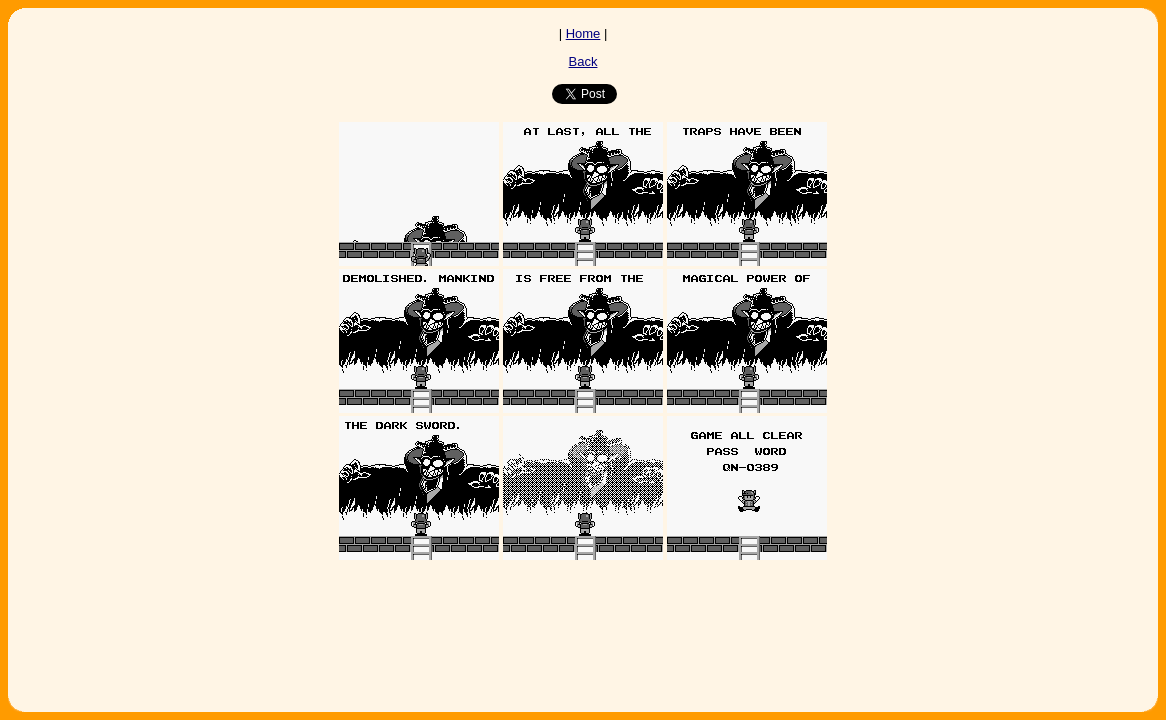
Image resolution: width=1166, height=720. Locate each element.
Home (583, 33)
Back (583, 61)
